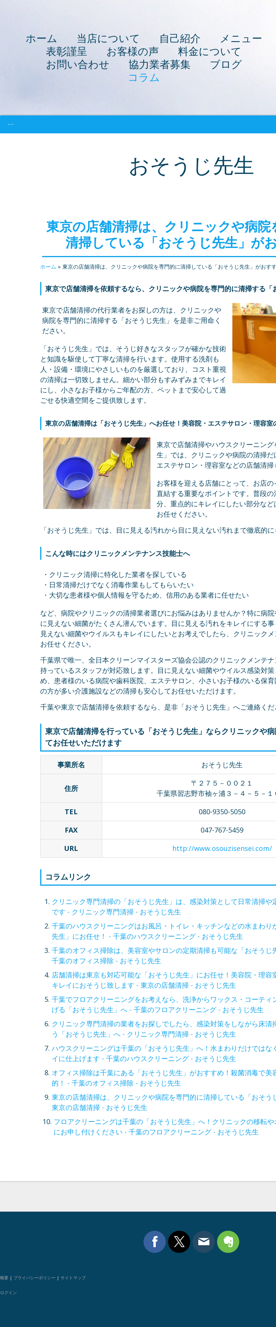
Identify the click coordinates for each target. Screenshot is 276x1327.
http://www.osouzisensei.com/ (222, 848)
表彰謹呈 (66, 51)
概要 (4, 1277)
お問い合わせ (77, 64)
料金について (210, 51)
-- (11, 124)
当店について (108, 38)
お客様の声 (132, 51)
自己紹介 (180, 38)
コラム (144, 77)
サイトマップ (73, 1277)
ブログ (226, 64)
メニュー (241, 38)
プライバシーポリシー (34, 1277)
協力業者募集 (160, 64)
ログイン (8, 1292)
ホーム (41, 38)
